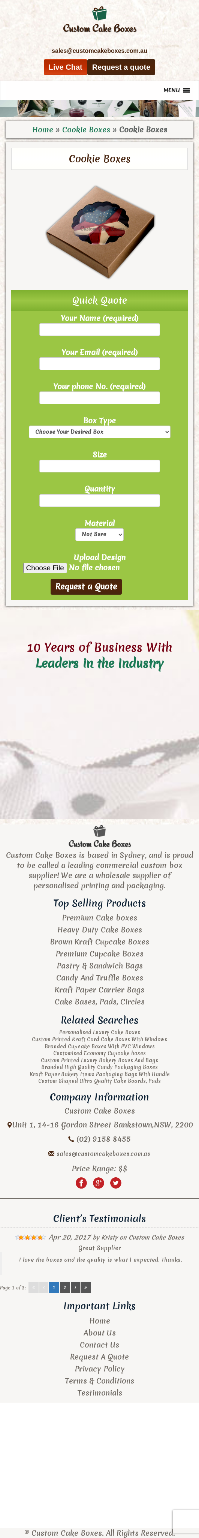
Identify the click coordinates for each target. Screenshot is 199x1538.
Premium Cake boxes (99, 918)
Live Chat (65, 67)
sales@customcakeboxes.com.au (104, 1154)
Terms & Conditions (99, 1381)
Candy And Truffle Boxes (99, 978)
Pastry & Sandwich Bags (100, 966)
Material (99, 529)
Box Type (100, 426)
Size (99, 461)
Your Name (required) (99, 324)
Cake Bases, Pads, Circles (100, 1002)
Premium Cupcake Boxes (99, 954)
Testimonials (99, 1393)
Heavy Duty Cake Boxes (99, 930)
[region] (99, 108)
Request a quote (121, 67)
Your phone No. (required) (99, 392)
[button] (171, 90)
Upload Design (99, 562)
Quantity (99, 495)
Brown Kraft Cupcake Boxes (99, 942)
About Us (100, 1333)
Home (42, 129)
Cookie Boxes (86, 129)
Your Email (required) (99, 358)
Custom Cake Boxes (156, 1237)
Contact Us (99, 1345)
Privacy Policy (100, 1369)
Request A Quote (99, 1357)
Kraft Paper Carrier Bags (99, 990)
